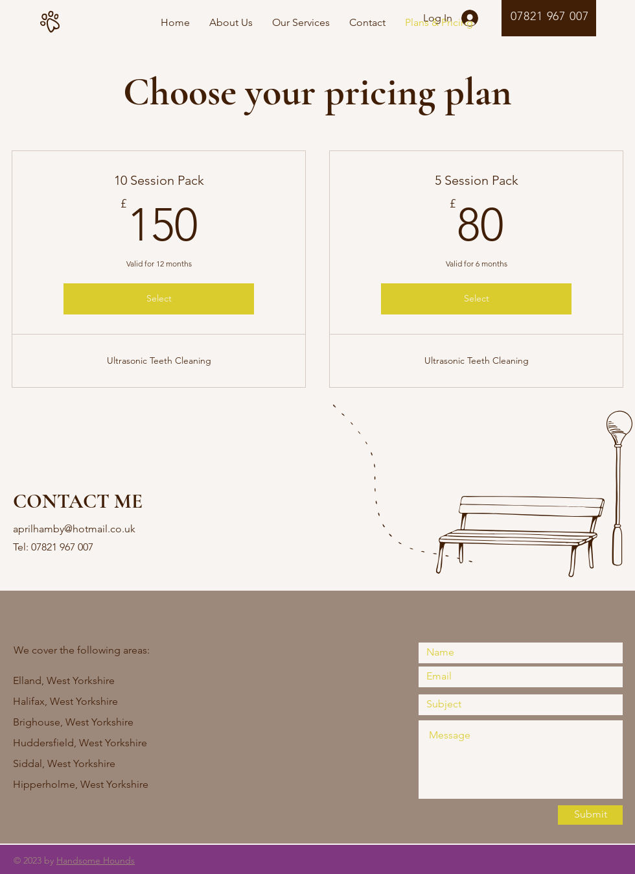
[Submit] (590, 815)
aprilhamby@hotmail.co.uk (74, 529)
